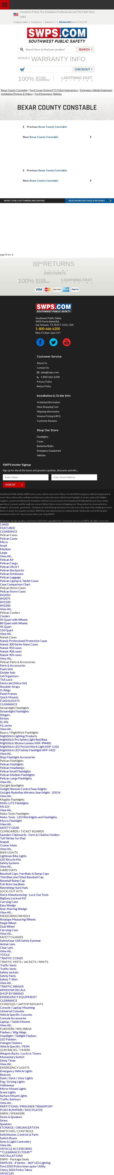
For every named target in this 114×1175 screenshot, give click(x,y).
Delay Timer (8, 1060)
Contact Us (36, 22)
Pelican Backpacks (12, 570)
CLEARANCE (8, 531)
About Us (49, 22)
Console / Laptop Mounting (17, 1007)
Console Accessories (13, 1018)
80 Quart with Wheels (14, 623)
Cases (40, 441)
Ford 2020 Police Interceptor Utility (23, 1166)
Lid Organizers (9, 676)
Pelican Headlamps (12, 767)
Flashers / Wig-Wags (13, 1032)
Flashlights (42, 436)
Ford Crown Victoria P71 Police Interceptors (54, 90)
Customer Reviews (47, 420)
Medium (5, 549)
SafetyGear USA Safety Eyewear (20, 940)
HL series (6, 725)
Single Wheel (8, 923)
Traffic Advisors (10, 1099)
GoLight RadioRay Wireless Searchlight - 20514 (30, 792)
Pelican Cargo (9, 563)
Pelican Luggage (10, 577)
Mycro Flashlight (11, 820)
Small (3, 545)
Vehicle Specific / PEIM (15, 1046)
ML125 (4, 806)
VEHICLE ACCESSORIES (16, 1148)
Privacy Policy (44, 381)
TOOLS (5, 954)
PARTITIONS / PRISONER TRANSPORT (26, 1106)
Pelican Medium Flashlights (17, 774)
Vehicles (41, 455)
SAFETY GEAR (9, 827)
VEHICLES (7, 1173)
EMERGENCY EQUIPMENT (18, 997)
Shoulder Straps (10, 686)
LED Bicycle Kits (10, 859)
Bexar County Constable (14, 90)
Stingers (5, 715)
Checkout (82, 69)
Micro (4, 542)
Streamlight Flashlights (14, 711)
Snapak (4, 841)
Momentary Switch (12, 1057)
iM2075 (5, 598)
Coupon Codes (21, 22)
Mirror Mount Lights (13, 1088)
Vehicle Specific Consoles (16, 1014)
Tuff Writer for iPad (12, 838)
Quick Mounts (9, 697)
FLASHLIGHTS (10, 700)
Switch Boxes (8, 1138)
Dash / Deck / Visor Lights (16, 1078)
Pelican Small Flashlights (15, 771)
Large (3, 552)
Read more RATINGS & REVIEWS (87, 200)
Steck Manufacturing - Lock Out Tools (24, 894)
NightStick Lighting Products (18, 736)
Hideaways (7, 1085)
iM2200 (5, 605)
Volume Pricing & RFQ (48, 416)
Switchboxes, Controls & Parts (19, 1134)
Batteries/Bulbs (45, 446)
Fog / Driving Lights (12, 1081)
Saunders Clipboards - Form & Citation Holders (30, 834)
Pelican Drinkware (11, 573)
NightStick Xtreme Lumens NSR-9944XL (25, 743)
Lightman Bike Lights (13, 856)
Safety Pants (8, 975)
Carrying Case (9, 901)
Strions (4, 718)
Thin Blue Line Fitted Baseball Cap (22, 877)
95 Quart (5, 626)
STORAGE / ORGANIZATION (19, 1127)
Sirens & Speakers (11, 1117)
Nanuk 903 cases (11, 647)
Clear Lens (6, 947)
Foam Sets (6, 669)
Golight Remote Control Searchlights (23, 789)
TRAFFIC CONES (11, 958)
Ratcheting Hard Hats (14, 887)
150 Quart (6, 630)
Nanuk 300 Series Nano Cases (19, 644)
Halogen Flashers (11, 1043)
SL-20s (4, 722)
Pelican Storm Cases (13, 591)
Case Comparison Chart (15, 584)
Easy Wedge (8, 905)
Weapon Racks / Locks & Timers (20, 1053)
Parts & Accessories (12, 665)
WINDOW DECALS (12, 990)
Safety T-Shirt (9, 979)
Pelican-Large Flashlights (16, 778)
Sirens (4, 1120)
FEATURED (7, 528)
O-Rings (5, 690)
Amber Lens (7, 944)
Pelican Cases (8, 538)
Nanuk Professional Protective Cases (23, 640)
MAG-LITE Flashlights (14, 803)
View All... (6, 556)
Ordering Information (48, 402)
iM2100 (5, 602)
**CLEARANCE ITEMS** (16, 1152)
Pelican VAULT (9, 566)
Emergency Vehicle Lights (16, 1071)
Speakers (6, 1124)
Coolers (5, 616)
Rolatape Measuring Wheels (18, 919)
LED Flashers (8, 1039)
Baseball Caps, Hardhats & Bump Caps (24, 873)
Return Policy (44, 386)
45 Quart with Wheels (14, 619)
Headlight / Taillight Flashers (18, 1035)
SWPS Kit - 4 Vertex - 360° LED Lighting (25, 1162)
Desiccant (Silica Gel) (13, 683)
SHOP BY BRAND (12, 993)
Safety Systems (9, 863)
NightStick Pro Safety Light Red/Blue (23, 739)
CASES (4, 524)
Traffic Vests (8, 965)
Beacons (5, 1074)
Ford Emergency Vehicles (48, 93)
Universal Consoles (12, 1011)
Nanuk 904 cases (11, 651)
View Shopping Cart (47, 406)
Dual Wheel (7, 926)
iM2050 (5, 595)
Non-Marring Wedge (13, 908)
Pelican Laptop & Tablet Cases (19, 580)
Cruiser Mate (8, 845)
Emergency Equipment (49, 450)
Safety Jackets (9, 972)
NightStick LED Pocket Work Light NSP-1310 (29, 746)
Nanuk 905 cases (11, 655)
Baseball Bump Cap (12, 880)
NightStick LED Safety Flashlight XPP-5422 (27, 750)
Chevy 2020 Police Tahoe (16, 1169)
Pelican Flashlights (12, 764)
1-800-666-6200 (50, 377)
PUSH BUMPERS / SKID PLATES (21, 1110)
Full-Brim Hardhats (12, 884)
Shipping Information (48, 411)
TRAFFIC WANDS (12, 986)
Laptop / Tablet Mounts (15, 1021)
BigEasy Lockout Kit (13, 898)
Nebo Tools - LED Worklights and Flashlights (28, 817)
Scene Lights (8, 1092)
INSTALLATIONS (11, 1155)
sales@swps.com (50, 372)
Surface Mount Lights (13, 1095)
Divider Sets (7, 672)
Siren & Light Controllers (15, 1141)
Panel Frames (8, 693)
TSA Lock (6, 679)
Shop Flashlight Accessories (17, 757)
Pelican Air (7, 559)
